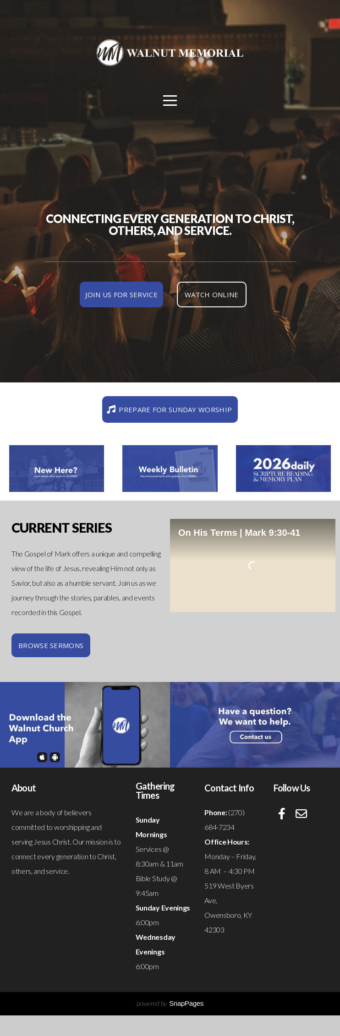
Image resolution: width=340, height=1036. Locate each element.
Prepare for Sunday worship (169, 409)
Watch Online (212, 294)
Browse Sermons (50, 645)
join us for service (121, 294)
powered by (170, 1003)
